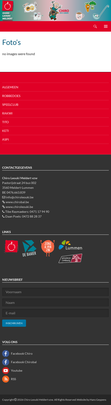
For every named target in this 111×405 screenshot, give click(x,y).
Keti (5, 131)
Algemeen (10, 87)
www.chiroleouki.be (19, 207)
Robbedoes (11, 96)
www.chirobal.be (17, 202)
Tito (5, 122)
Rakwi (7, 113)
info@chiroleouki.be (19, 197)
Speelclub (10, 104)
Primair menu (106, 26)
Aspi (5, 139)
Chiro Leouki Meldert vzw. (39, 399)
